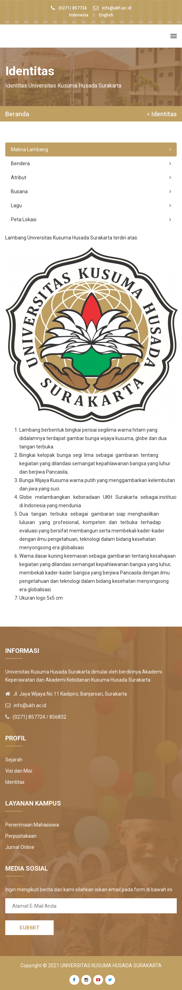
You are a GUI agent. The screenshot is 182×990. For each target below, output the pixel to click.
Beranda (17, 114)
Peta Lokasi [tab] (91, 219)
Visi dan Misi (18, 771)
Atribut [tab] (91, 177)
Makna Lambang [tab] (91, 149)
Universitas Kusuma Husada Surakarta (111, 965)
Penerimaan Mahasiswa (32, 825)
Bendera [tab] (91, 163)
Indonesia (78, 15)
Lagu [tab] (91, 205)
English (106, 15)
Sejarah (13, 759)
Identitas (15, 782)
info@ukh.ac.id (116, 8)
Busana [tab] (91, 191)
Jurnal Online (19, 847)
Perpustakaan (20, 836)
